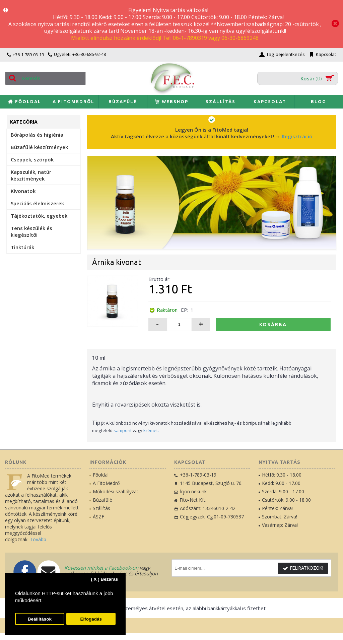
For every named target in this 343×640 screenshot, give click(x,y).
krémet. (151, 430)
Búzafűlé (100, 500)
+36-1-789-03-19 (195, 475)
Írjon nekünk (190, 491)
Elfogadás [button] (91, 619)
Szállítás (99, 508)
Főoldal (99, 475)
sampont (123, 430)
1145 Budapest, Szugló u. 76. (208, 483)
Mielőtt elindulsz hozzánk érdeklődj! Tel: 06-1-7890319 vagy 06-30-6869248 (165, 38)
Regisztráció (297, 136)
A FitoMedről (105, 483)
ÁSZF (96, 516)
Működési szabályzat (113, 491)
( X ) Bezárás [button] (104, 579)
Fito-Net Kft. (190, 500)
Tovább (38, 539)
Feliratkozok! (302, 568)
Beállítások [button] (40, 619)
